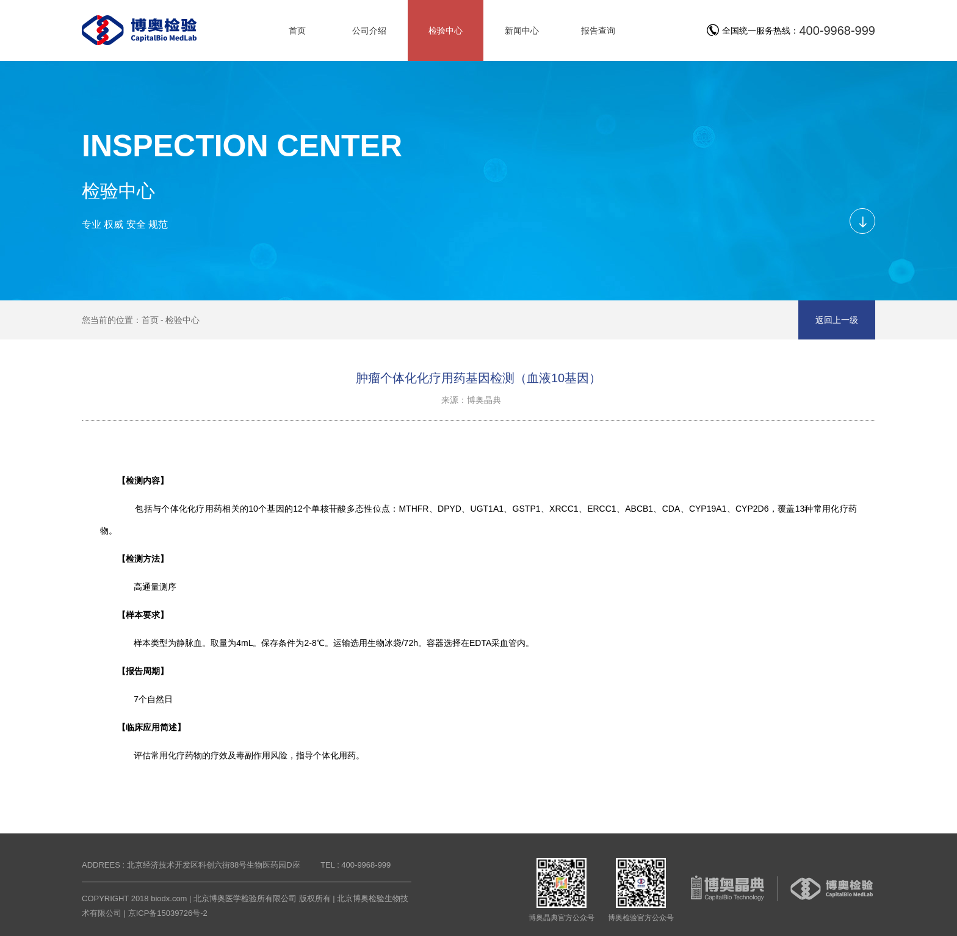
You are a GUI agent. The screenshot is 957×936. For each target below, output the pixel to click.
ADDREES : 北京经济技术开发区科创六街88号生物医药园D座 (191, 864)
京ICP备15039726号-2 (168, 913)
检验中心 (182, 320)
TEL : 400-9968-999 (355, 864)
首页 (150, 320)
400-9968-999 (837, 30)
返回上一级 (836, 320)
